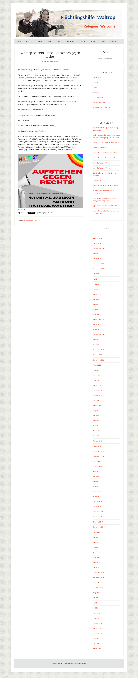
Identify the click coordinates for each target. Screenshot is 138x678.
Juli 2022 (96, 324)
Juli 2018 (96, 476)
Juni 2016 (96, 603)
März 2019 (96, 436)
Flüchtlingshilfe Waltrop (69, 22)
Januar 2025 (97, 259)
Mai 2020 (96, 370)
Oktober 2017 (98, 522)
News (25, 220)
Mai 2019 (96, 426)
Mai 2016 (96, 608)
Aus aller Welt (98, 77)
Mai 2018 (96, 486)
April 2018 (96, 492)
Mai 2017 (96, 547)
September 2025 (98, 249)
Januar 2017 (97, 567)
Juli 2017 (96, 537)
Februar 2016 (97, 623)
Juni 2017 (96, 542)
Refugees (96, 92)
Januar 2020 (97, 385)
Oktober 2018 (98, 461)
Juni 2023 (96, 304)
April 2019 (96, 431)
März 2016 (96, 618)
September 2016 (98, 588)
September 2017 (98, 527)
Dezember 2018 (98, 451)
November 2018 (98, 456)
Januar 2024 (97, 294)
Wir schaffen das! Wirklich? (102, 163)
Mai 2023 (96, 309)
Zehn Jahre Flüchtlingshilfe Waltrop (105, 158)
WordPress (77, 663)
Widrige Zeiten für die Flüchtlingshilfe (106, 143)
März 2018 (96, 497)
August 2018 (97, 471)
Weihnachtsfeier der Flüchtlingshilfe (105, 186)
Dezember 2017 (98, 512)
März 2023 (96, 314)
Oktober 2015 (98, 643)
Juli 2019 (96, 416)
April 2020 (96, 375)
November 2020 (98, 350)
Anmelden (83, 663)
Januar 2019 (97, 446)
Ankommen (97, 181)
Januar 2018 (97, 507)
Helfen (95, 82)
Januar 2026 (97, 243)
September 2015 (98, 648)
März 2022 (96, 330)
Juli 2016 (96, 598)
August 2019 (97, 411)
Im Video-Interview (100, 148)
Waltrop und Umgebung (101, 107)
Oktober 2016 (98, 583)
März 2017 (96, 557)
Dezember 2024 (98, 264)
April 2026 (96, 233)
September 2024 (98, 269)
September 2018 (98, 466)
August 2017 (97, 532)
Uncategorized (98, 97)
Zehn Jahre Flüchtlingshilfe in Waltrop (106, 153)
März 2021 (96, 345)
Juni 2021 (96, 340)
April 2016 (96, 613)
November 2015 (98, 638)
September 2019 (98, 405)
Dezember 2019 (98, 390)
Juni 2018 (96, 481)
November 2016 (98, 578)
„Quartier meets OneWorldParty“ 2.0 (105, 206)
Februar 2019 (97, 441)
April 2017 (96, 552)
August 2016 (97, 593)
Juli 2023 (96, 299)
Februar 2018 (97, 502)
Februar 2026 (97, 238)
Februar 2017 (97, 562)
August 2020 (97, 365)
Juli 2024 (96, 274)
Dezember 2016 (98, 573)
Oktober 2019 (98, 400)
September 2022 (98, 319)
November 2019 (98, 395)
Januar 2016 (97, 628)
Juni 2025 (96, 254)
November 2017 (98, 517)
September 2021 (98, 335)
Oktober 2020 (98, 355)
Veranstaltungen (32, 220)
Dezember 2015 (98, 633)
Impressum (4, 677)
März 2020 (96, 380)
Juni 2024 (96, 279)
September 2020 (98, 360)
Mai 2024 (96, 284)
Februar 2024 (97, 289)
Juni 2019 (96, 421)
